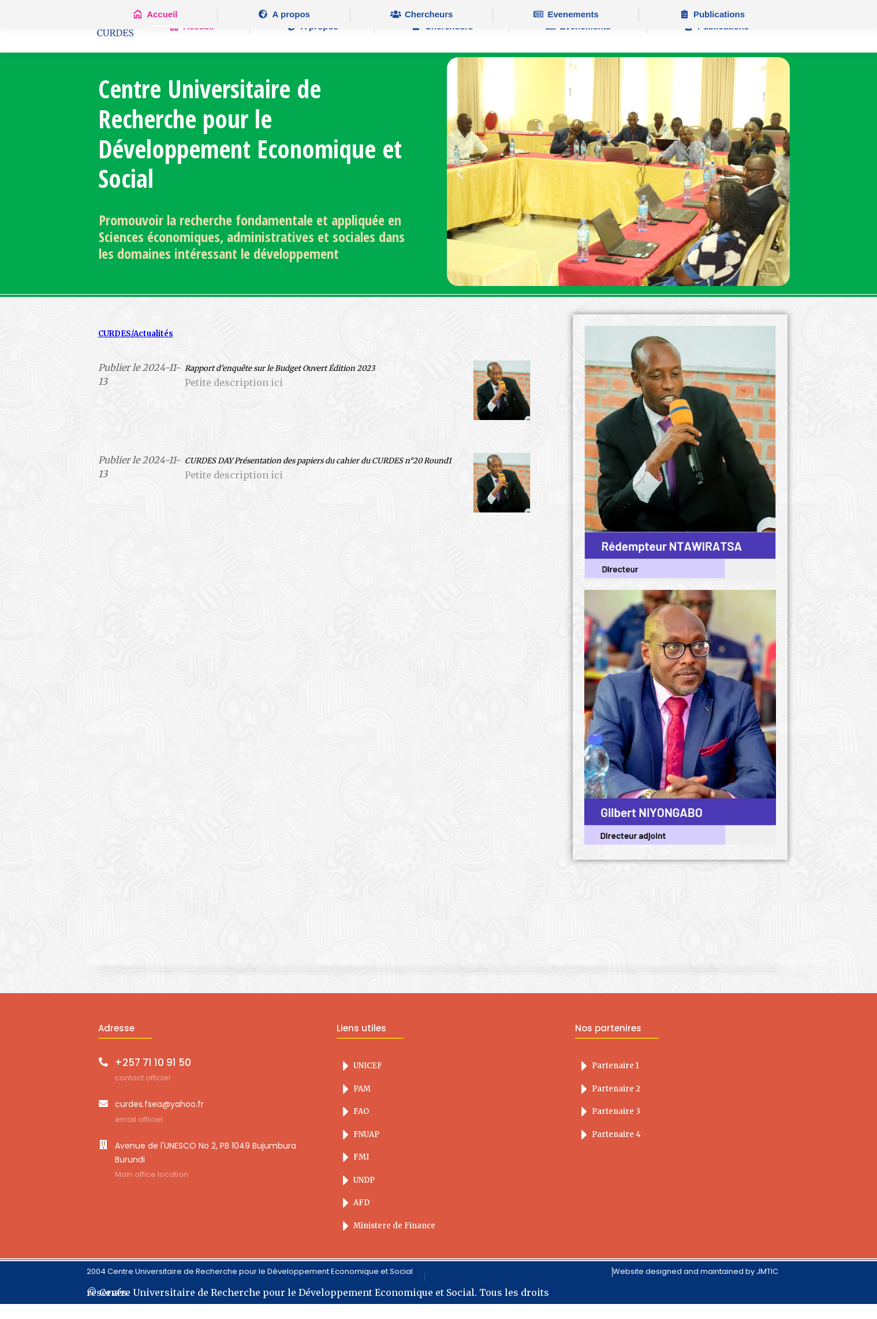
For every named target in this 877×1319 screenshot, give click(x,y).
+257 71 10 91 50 (153, 1077)
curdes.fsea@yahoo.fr (159, 1119)
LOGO (115, 41)
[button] (460, 188)
